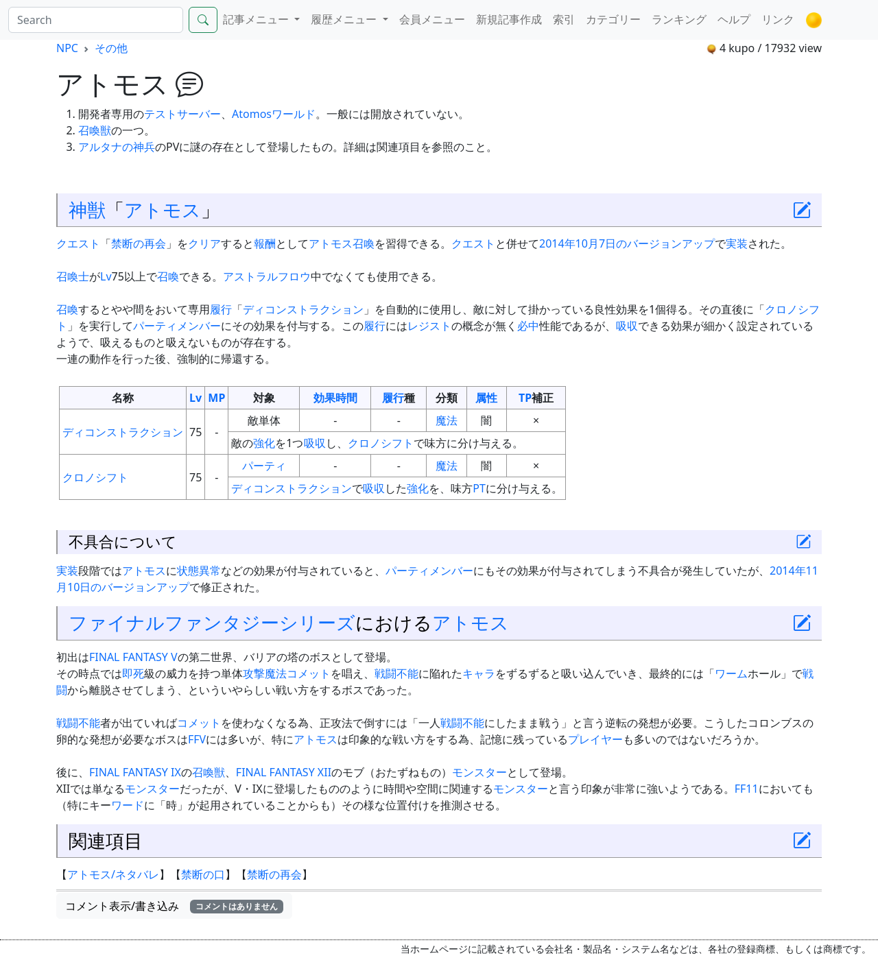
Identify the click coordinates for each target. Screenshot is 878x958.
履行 (221, 309)
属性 (486, 397)
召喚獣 (94, 130)
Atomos (252, 113)
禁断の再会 (138, 243)
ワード (127, 805)
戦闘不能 (396, 673)
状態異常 (199, 570)
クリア (204, 243)
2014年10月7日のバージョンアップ (627, 243)
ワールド (294, 113)
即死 (133, 673)
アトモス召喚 (342, 243)
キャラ (478, 673)
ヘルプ (733, 19)
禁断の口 (203, 874)
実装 (737, 243)
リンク (777, 19)
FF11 (747, 788)
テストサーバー (182, 113)
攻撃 (254, 673)
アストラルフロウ (267, 276)
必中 (528, 325)
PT (479, 488)
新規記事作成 (509, 19)
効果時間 (335, 397)
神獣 (87, 209)
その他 (111, 48)
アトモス (162, 209)
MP (216, 397)
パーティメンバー (177, 325)
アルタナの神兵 (116, 146)
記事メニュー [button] (257, 19)
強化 (264, 443)
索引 (564, 19)
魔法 (447, 420)
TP (525, 397)
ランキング (679, 19)
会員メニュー (432, 19)
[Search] (95, 20)
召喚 (168, 276)
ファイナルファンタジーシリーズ (212, 622)
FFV (197, 739)
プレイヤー (595, 739)
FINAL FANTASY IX (135, 772)
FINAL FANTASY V (133, 656)
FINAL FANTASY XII (283, 772)
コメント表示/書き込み (174, 905)
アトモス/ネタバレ (113, 874)
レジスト (429, 325)
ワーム (731, 673)
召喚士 (72, 276)
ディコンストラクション (303, 309)
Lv (106, 276)
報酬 (265, 243)
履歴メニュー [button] (345, 19)
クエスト (78, 243)
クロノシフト (381, 443)
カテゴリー (613, 19)
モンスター (479, 772)
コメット (309, 673)
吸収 (627, 325)
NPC (67, 48)
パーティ (264, 465)
